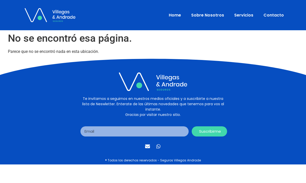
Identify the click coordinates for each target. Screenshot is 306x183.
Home (175, 15)
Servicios (243, 15)
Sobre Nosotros (207, 15)
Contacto (273, 15)
